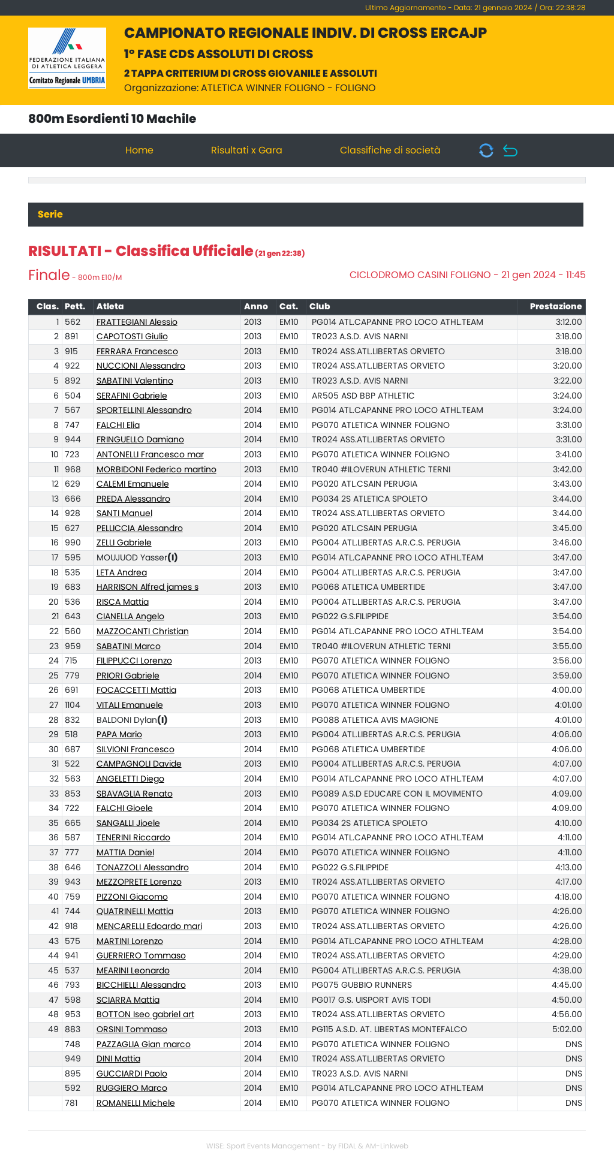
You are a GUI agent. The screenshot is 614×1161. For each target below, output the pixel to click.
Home (139, 150)
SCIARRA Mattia (128, 1000)
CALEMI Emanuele (133, 484)
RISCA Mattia (123, 602)
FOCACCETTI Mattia (136, 690)
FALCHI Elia (118, 425)
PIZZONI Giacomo (132, 897)
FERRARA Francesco (137, 352)
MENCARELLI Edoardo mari (149, 926)
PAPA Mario (119, 735)
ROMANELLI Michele (136, 1103)
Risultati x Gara (246, 150)
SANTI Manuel (124, 513)
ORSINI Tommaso (132, 1030)
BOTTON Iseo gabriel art (145, 1015)
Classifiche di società (390, 150)
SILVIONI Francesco (135, 750)
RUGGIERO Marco (132, 1088)
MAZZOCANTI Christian (143, 632)
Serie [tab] (50, 214)
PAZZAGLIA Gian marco (144, 1045)
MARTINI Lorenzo (130, 941)
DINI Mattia (118, 1059)
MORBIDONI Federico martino (156, 470)
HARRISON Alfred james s (147, 587)
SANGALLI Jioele (128, 823)
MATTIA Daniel (125, 853)
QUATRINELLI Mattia (135, 911)
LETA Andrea (122, 573)
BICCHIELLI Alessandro (141, 985)
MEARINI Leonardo (133, 971)
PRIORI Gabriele (128, 676)
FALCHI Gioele (125, 808)
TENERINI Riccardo (133, 838)
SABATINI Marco (129, 647)
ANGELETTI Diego (130, 779)
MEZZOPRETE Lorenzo (139, 882)
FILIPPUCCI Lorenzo (134, 661)
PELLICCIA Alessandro (140, 528)
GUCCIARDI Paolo (132, 1074)
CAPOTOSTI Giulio (132, 337)
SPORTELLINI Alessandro (144, 410)
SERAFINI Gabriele (132, 396)
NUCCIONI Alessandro (141, 366)
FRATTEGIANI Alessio (137, 322)
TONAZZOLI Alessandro (143, 868)
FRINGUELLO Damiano (140, 440)
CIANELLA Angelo (130, 617)
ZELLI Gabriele (124, 543)
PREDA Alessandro (133, 499)
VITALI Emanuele (130, 705)
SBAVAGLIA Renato (135, 794)
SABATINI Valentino (135, 381)
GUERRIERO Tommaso (141, 956)
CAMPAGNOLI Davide (139, 764)
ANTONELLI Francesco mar (150, 455)
